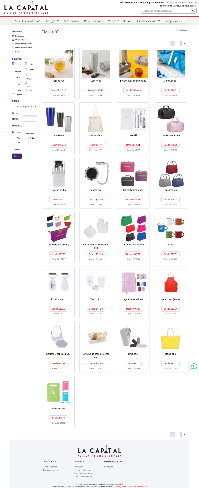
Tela (18, 138)
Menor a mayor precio (23, 44)
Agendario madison (133, 299)
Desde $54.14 (96, 145)
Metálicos (30, 134)
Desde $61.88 (96, 363)
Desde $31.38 (96, 254)
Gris (30, 90)
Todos (19, 64)
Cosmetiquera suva (170, 135)
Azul (18, 77)
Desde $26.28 (58, 254)
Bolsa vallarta (96, 135)
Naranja (18, 71)
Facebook (108, 467)
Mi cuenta (180, 2)
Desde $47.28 (96, 309)
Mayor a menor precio (23, 47)
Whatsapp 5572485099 (152, 2)
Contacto (192, 2)
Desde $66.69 (170, 145)
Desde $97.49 (133, 309)
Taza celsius (58, 80)
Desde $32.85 (96, 199)
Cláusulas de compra (83, 476)
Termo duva (58, 135)
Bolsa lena (170, 354)
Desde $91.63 (170, 363)
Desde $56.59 (170, 254)
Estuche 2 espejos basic (58, 354)
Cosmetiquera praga (133, 190)
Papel (19, 142)
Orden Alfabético (21, 40)
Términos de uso (50, 470)
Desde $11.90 (170, 309)
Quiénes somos (50, 467)
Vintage (170, 244)
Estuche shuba (58, 190)
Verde (31, 70)
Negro (19, 90)
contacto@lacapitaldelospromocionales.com (130, 487)
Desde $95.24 (170, 199)
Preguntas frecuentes (83, 473)
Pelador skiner (58, 299)
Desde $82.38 (133, 199)
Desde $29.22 (58, 199)
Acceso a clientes (82, 470)
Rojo (31, 64)
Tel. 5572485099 (128, 2)
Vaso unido (95, 299)
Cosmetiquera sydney (58, 244)
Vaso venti (96, 80)
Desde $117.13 (58, 90)
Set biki (133, 135)
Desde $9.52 (133, 363)
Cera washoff (170, 80)
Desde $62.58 (58, 418)
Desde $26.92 (170, 90)
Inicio (169, 2)
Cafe (18, 85)
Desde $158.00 (133, 90)
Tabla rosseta (58, 408)
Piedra (31, 142)
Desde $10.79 (58, 309)
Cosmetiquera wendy (133, 244)
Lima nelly (133, 354)
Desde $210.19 (95, 90)
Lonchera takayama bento (133, 80)
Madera (17, 150)
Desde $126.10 (58, 145)
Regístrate (78, 467)
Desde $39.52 (133, 254)
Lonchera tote (170, 190)
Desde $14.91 (133, 145)
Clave (17, 51)
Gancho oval (95, 190)
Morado (30, 86)
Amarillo (30, 79)
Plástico (31, 138)
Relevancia (19, 36)
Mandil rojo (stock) (170, 299)
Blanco (19, 95)
